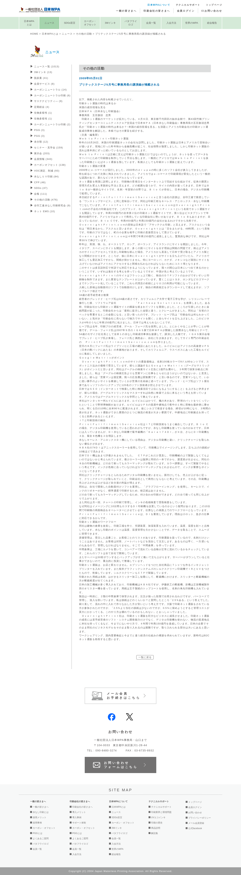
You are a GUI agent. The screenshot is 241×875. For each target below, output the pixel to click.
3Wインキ (110, 22)
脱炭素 (41, 78)
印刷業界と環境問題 (161, 812)
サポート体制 (79, 822)
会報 (40, 193)
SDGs (41, 188)
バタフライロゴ (131, 23)
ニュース (49, 22)
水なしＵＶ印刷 (46, 176)
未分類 (41, 141)
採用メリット (39, 817)
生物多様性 (43, 112)
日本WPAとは (29, 23)
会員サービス (44, 83)
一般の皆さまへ (126, 10)
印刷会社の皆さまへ (156, 10)
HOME (34, 33)
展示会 (42, 153)
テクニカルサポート (188, 5)
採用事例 (37, 822)
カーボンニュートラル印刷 (52, 95)
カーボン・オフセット (90, 23)
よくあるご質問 (41, 838)
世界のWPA (191, 22)
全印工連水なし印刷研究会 (52, 205)
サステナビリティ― (48, 101)
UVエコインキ (158, 817)
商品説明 (155, 828)
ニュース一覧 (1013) (46, 66)
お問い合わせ (213, 10)
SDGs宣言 (70, 22)
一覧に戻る (145, 657)
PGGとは (37, 833)
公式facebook (195, 828)
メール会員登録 (196, 823)
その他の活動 (84, 33)
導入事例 (76, 817)
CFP (40, 182)
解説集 (154, 833)
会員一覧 (151, 22)
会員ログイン (186, 10)
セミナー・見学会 (48, 147)
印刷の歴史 (156, 822)
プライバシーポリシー (199, 818)
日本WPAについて (158, 5)
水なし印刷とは (41, 812)
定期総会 (41, 107)
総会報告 (212, 22)
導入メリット (79, 812)
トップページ (214, 5)
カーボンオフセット (50, 164)
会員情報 (43, 159)
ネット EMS (44, 211)
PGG (39, 130)
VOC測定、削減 (46, 170)
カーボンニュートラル (50, 89)
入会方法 (171, 22)
